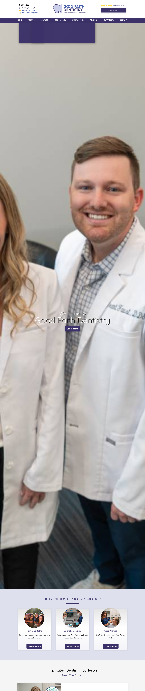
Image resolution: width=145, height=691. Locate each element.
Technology (60, 20)
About (30, 20)
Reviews (93, 20)
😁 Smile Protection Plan (28, 10)
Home (20, 20)
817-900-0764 (27, 7)
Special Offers (78, 20)
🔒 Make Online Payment (28, 13)
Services (44, 20)
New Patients (108, 20)
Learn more (34, 646)
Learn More (72, 328)
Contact (123, 20)
